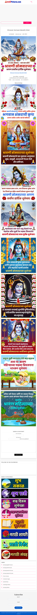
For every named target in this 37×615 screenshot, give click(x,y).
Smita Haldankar (16, 79)
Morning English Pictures (8, 564)
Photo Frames (6, 576)
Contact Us (18, 613)
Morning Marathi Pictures (8, 570)
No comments (24, 79)
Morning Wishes (6, 587)
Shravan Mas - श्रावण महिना (21, 34)
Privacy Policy (33, 612)
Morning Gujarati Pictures (8, 573)
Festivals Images (6, 578)
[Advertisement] (18, 12)
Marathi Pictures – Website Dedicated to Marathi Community (21, 612)
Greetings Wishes (6, 584)
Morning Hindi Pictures (7, 567)
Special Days (5, 581)
